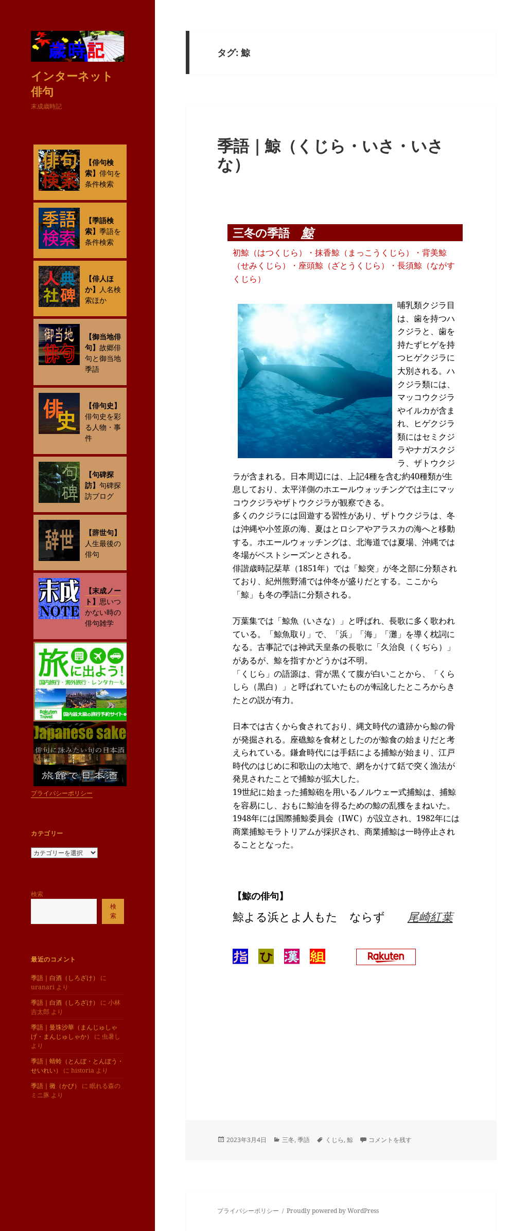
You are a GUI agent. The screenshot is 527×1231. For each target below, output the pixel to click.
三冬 (288, 1139)
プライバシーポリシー (62, 793)
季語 (303, 1139)
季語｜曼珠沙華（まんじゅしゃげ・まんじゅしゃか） (74, 1032)
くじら (334, 1139)
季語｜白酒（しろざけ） (65, 977)
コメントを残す (390, 1139)
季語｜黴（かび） (55, 1085)
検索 (37, 894)
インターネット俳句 (72, 83)
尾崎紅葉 (430, 916)
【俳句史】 (103, 405)
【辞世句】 (103, 532)
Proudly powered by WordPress (333, 1210)
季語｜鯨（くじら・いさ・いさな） (330, 155)
